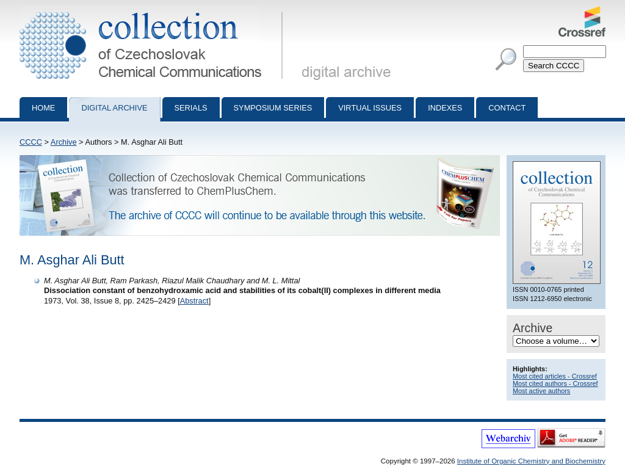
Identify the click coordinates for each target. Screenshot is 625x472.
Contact (507, 107)
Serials (191, 107)
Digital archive (114, 107)
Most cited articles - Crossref (555, 376)
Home (43, 107)
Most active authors (541, 390)
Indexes (445, 107)
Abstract (194, 300)
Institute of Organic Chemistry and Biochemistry (531, 461)
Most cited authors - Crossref (555, 383)
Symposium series (273, 107)
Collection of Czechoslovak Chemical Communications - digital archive (153, 11)
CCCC (31, 142)
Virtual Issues (370, 107)
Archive (64, 142)
